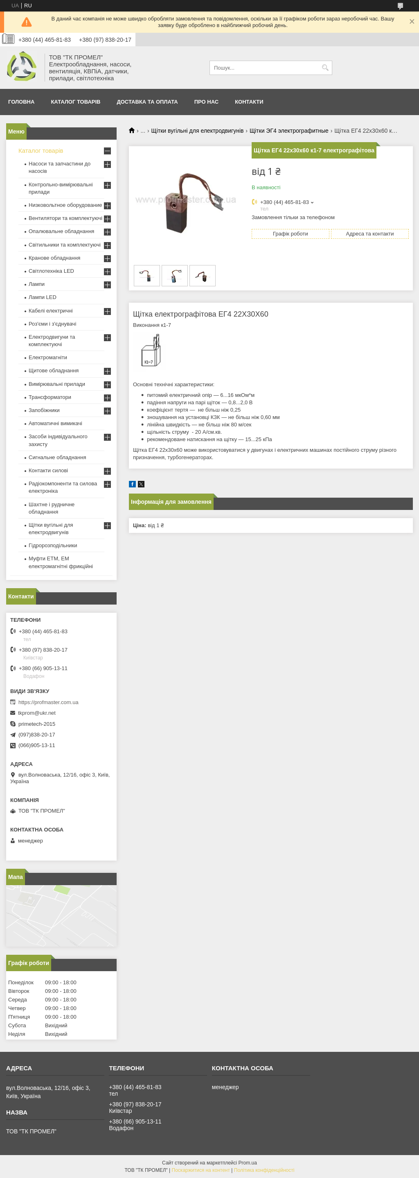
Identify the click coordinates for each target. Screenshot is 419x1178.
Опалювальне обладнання (61, 231)
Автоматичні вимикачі (55, 423)
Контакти (249, 102)
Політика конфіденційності (264, 1170)
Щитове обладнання (54, 370)
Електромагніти (48, 357)
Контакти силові (48, 470)
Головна (21, 102)
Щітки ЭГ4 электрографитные (289, 130)
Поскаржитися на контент (201, 1170)
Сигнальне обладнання (57, 457)
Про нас (206, 102)
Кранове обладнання (54, 258)
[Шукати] (325, 68)
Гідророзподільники (53, 545)
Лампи (37, 284)
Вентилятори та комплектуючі (65, 218)
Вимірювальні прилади (57, 384)
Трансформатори (50, 397)
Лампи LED (42, 297)
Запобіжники (44, 410)
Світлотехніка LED (51, 271)
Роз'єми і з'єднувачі (52, 324)
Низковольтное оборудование (65, 205)
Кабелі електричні (51, 311)
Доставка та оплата (147, 102)
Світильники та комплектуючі (65, 245)
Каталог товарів (75, 102)
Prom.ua (248, 1163)
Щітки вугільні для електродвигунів (197, 130)
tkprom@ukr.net (37, 713)
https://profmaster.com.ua (48, 702)
